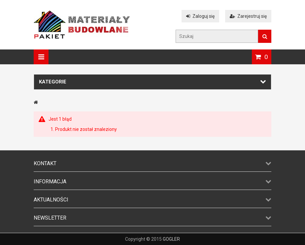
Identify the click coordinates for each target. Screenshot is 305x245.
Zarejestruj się (248, 16)
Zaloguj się (200, 16)
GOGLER (171, 239)
